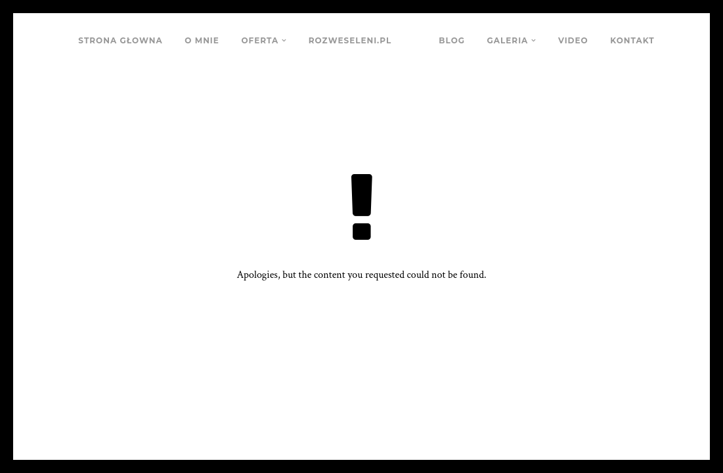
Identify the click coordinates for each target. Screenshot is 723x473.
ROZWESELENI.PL (350, 40)
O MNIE (202, 40)
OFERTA (259, 40)
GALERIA (508, 40)
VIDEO (573, 40)
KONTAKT (632, 40)
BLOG (452, 40)
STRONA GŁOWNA (120, 40)
